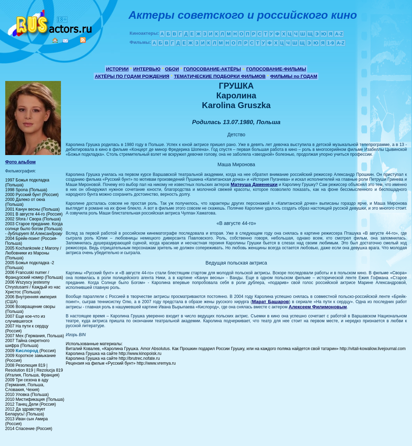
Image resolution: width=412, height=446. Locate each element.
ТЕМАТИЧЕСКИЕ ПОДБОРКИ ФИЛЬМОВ (219, 76)
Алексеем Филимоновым (318, 306)
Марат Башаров (270, 301)
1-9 (330, 43)
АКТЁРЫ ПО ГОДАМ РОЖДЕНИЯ (132, 76)
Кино (50, 22)
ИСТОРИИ (117, 69)
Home (55, 40)
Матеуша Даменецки (254, 184)
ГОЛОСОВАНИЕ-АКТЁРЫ (212, 69)
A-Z (339, 34)
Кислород (27, 350)
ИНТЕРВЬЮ (147, 69)
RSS (83, 40)
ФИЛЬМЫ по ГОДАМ (293, 76)
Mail (65, 41)
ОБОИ (172, 69)
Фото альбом (20, 161)
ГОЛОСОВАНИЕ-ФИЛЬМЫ (276, 69)
